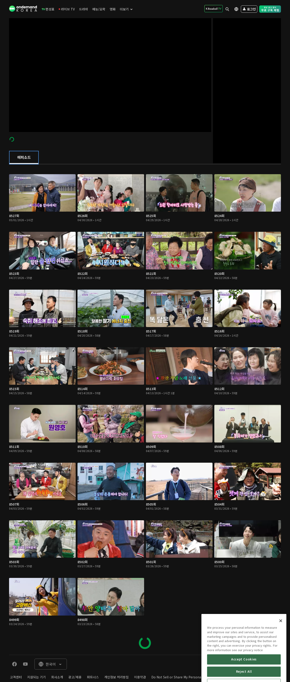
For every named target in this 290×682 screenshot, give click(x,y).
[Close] (281, 639)
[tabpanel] (145, 409)
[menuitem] (48, 9)
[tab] (24, 157)
